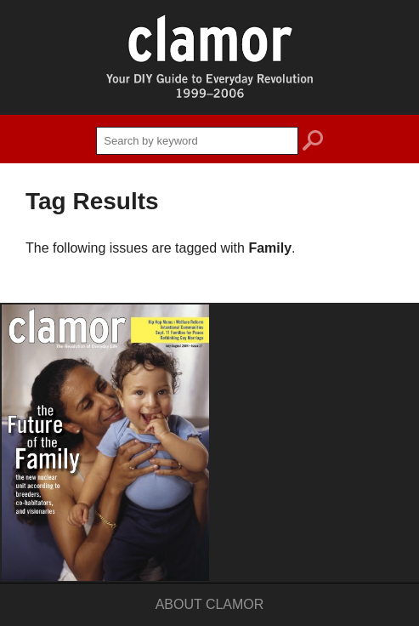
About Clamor (210, 604)
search (313, 142)
